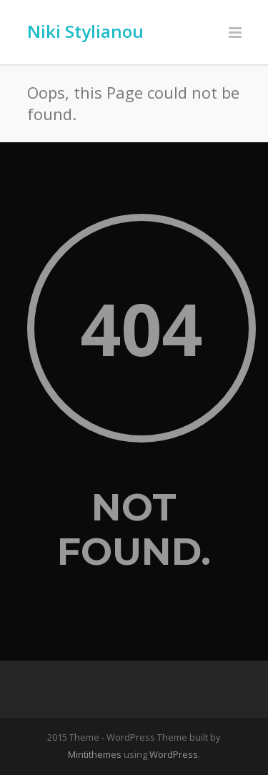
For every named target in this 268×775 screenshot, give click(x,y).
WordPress (173, 754)
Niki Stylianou (85, 31)
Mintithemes (94, 754)
